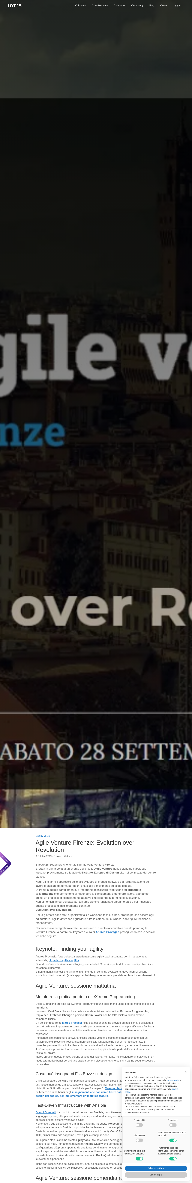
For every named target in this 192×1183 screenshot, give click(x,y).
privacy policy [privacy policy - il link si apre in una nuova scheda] (173, 1080)
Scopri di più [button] (156, 1175)
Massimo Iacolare (116, 1088)
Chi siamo (80, 5)
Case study (137, 5)
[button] (185, 1071)
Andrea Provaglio (107, 932)
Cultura (118, 5)
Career (164, 5)
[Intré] (15, 5)
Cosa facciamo (100, 5)
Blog (151, 5)
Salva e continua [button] (156, 1168)
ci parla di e (64, 960)
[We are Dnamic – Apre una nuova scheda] (5, 863)
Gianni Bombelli (46, 1112)
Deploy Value (43, 836)
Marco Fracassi (72, 1022)
